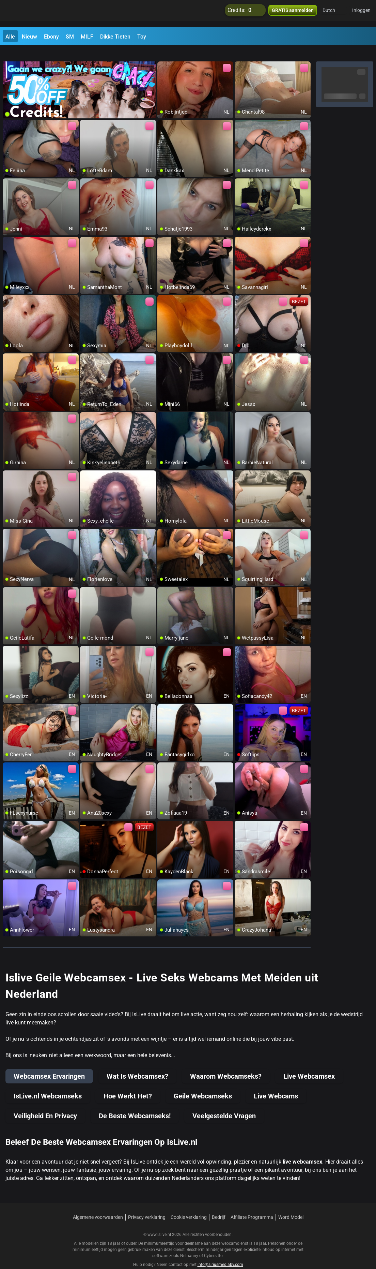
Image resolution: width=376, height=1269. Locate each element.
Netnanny (189, 1243)
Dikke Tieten (115, 36)
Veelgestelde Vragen (224, 1103)
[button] (333, 14)
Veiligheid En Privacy (45, 1103)
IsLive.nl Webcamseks (48, 1084)
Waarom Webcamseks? (226, 1064)
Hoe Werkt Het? (128, 1084)
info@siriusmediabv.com (220, 1252)
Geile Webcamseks (203, 1084)
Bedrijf (218, 1205)
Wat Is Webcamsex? (137, 1064)
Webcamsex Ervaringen (49, 1064)
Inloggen (361, 13)
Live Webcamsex (309, 1064)
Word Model (290, 1205)
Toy (141, 36)
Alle (10, 36)
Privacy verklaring (147, 1205)
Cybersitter (214, 1243)
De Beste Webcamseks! (135, 1103)
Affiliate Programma (252, 1205)
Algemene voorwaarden (98, 1205)
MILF (87, 36)
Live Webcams (276, 1084)
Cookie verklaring (189, 1205)
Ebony (51, 36)
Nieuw (29, 36)
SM (70, 36)
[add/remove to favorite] (163, 54)
